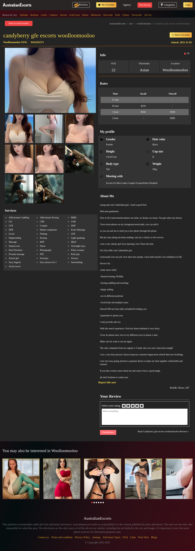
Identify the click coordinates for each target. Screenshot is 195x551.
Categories (167, 4)
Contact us (43, 537)
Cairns (44, 15)
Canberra (53, 15)
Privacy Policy (82, 537)
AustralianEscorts (118, 23)
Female (109, 144)
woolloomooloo (144, 23)
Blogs (154, 537)
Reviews (81, 4)
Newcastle (108, 15)
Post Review (108, 432)
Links (133, 537)
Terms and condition (61, 537)
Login (188, 5)
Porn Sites (143, 537)
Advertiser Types (111, 537)
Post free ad (144, 5)
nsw (131, 23)
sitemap (96, 537)
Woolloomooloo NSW (15, 42)
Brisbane (34, 15)
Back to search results (19, 23)
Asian (144, 70)
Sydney (126, 15)
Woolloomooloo (175, 70)
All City (148, 15)
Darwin (63, 15)
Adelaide (24, 15)
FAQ (125, 537)
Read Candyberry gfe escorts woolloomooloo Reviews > (163, 431)
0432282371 (37, 42)
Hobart (85, 15)
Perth (117, 15)
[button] (91, 502)
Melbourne (96, 15)
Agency (127, 4)
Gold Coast (74, 15)
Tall (108, 169)
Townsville (137, 15)
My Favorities (106, 5)
